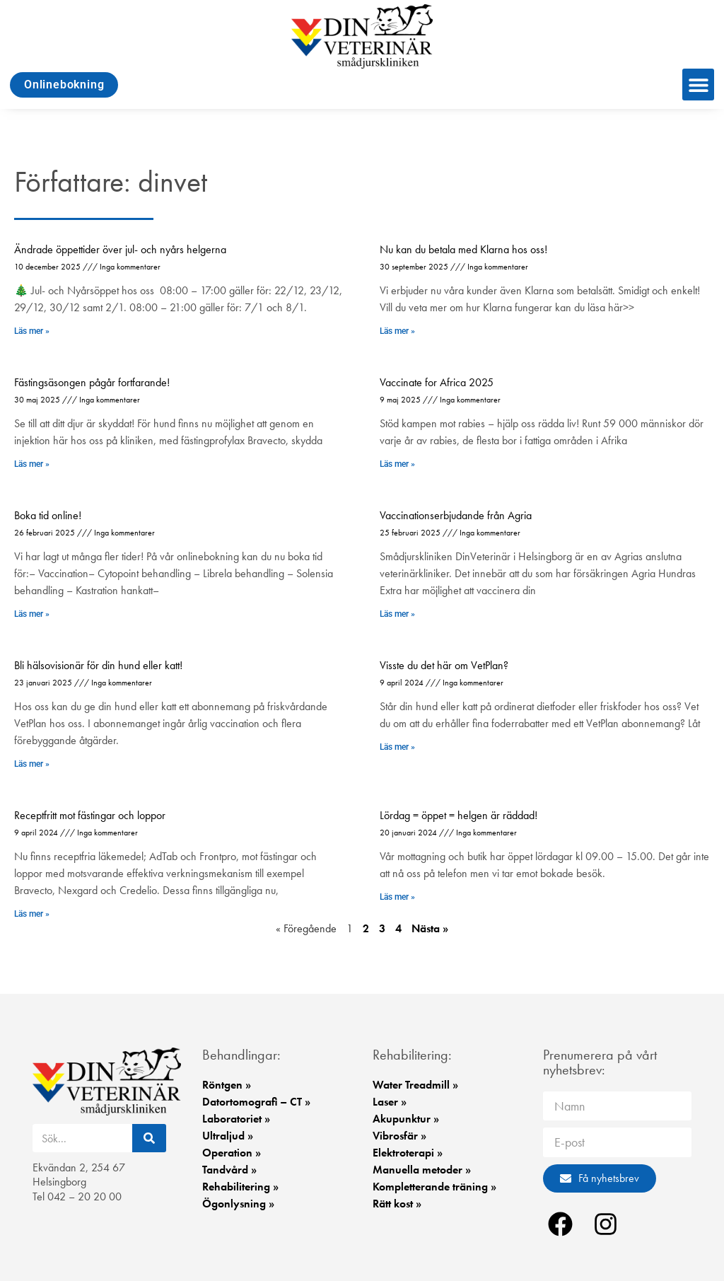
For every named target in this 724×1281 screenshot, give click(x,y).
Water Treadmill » (415, 1084)
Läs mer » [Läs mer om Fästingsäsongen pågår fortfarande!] (31, 464)
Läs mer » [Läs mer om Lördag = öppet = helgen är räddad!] (397, 897)
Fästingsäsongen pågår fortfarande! (92, 382)
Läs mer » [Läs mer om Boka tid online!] (31, 614)
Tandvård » (229, 1169)
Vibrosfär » (399, 1135)
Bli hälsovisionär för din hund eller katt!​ (98, 665)
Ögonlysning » (238, 1203)
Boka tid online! (47, 515)
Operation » (231, 1152)
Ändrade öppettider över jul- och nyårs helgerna (120, 249)
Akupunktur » (406, 1118)
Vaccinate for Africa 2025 (437, 382)
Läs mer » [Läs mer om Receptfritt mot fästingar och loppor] (31, 914)
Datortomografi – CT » (256, 1101)
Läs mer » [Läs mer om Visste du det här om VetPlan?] (397, 747)
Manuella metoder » (422, 1169)
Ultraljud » (227, 1135)
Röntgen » (226, 1084)
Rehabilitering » (240, 1186)
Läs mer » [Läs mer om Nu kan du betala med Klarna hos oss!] (397, 331)
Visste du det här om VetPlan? (444, 665)
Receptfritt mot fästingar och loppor (89, 815)
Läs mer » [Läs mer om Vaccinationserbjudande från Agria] (397, 614)
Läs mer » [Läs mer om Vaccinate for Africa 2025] (397, 464)
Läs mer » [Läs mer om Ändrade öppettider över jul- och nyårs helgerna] (31, 331)
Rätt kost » (397, 1203)
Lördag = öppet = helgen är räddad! (458, 815)
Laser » (390, 1101)
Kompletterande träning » (434, 1186)
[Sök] (149, 1138)
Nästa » (429, 928)
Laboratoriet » (236, 1118)
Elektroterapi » (408, 1152)
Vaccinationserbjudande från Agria (456, 515)
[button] (698, 84)
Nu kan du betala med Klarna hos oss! (463, 249)
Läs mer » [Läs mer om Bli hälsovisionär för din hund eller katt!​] (31, 764)
